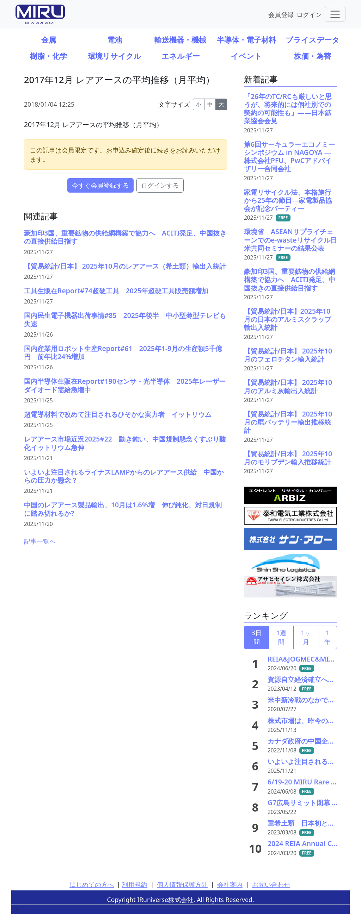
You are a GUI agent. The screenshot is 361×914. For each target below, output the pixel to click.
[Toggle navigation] (335, 14)
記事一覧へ (40, 541)
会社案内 (230, 884)
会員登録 (281, 14)
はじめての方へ (91, 884)
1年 (327, 637)
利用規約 (134, 884)
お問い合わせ (271, 884)
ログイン (309, 14)
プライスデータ (312, 40)
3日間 (257, 637)
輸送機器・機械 (180, 40)
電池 (114, 40)
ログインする (160, 185)
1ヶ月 (306, 637)
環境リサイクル (114, 56)
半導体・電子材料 (246, 40)
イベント (246, 56)
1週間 (281, 637)
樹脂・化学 (48, 56)
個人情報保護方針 (182, 884)
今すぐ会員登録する (100, 185)
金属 (48, 40)
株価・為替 (312, 56)
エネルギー (180, 56)
